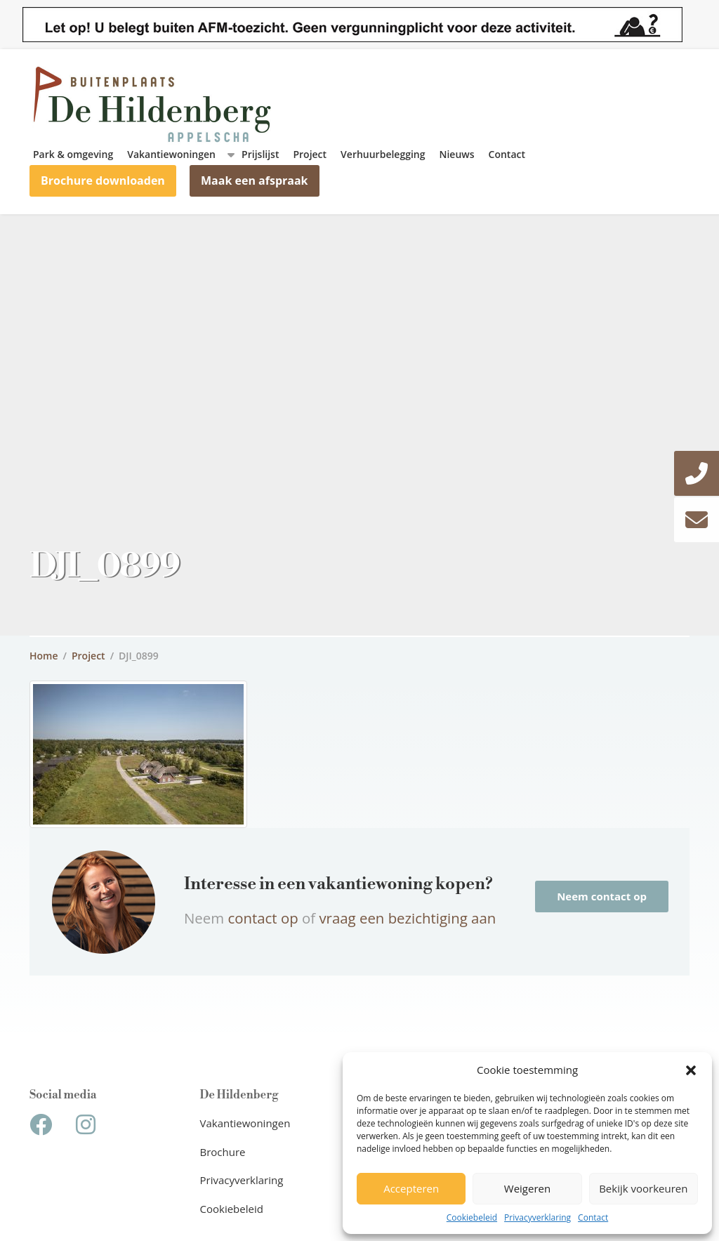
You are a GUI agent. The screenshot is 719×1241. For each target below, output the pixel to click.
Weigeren (527, 1188)
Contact (593, 1217)
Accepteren (411, 1188)
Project (309, 154)
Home (43, 655)
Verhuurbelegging (383, 154)
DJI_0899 (139, 655)
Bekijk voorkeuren (643, 1188)
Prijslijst (260, 154)
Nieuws (457, 154)
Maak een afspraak (254, 180)
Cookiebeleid (472, 1217)
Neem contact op (602, 896)
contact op (264, 918)
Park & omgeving (73, 154)
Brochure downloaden (103, 180)
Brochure (223, 1152)
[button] (691, 1070)
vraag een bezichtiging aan (407, 918)
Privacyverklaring (537, 1217)
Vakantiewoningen (171, 154)
